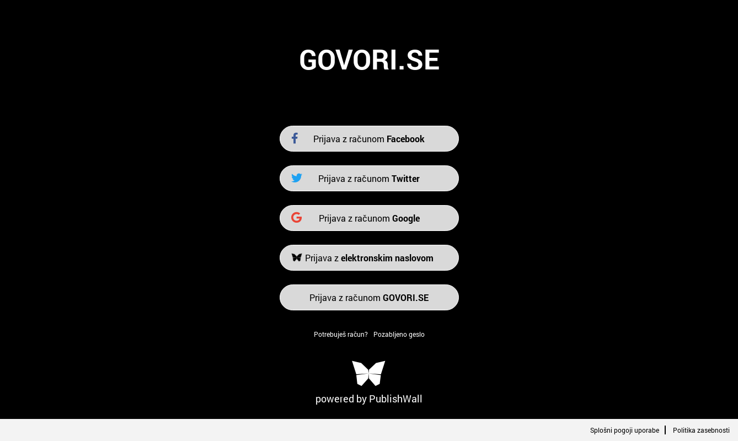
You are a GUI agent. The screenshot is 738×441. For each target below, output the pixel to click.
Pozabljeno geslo (399, 334)
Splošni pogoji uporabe (624, 430)
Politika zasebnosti (701, 430)
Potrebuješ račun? (341, 334)
